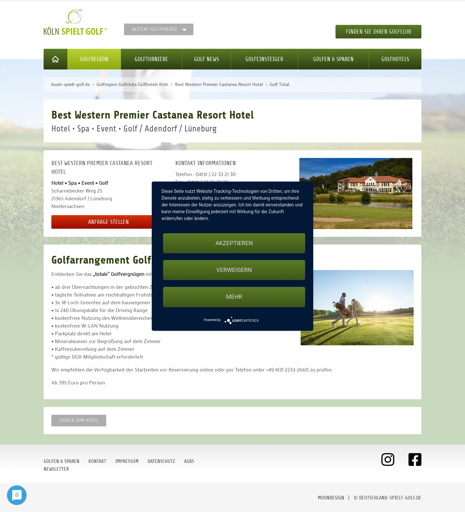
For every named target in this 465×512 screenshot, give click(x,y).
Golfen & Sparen (333, 59)
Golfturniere (151, 59)
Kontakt (97, 461)
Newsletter (56, 469)
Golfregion (94, 59)
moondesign (331, 498)
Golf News (206, 59)
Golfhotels (395, 59)
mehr (234, 296)
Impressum (127, 461)
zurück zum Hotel (78, 420)
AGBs (189, 461)
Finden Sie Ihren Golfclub (378, 31)
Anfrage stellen (108, 222)
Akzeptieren (234, 243)
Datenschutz (161, 461)
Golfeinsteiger (264, 59)
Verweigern (234, 269)
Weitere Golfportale (155, 29)
